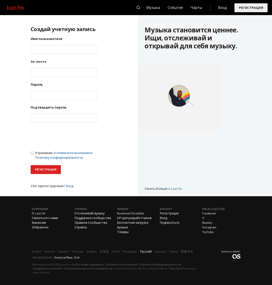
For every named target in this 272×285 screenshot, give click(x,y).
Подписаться (169, 222)
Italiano (91, 251)
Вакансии (39, 222)
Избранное (40, 227)
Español (63, 251)
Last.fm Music (41, 272)
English (36, 251)
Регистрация (251, 8)
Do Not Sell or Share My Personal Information (140, 268)
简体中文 (187, 251)
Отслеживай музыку (89, 213)
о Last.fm (175, 188)
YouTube (207, 232)
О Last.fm (39, 213)
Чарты (196, 7)
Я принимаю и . (61, 155)
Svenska (160, 251)
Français (77, 251)
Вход (222, 7)
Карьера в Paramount (182, 268)
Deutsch (49, 251)
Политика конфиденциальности (160, 264)
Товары (123, 232)
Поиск (138, 7)
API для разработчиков (134, 218)
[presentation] (64, 136)
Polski (116, 251)
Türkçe (173, 251)
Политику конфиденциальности (59, 157)
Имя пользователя (46, 39)
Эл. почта (38, 61)
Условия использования (72, 153)
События (175, 7)
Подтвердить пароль (49, 107)
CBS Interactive (41, 264)
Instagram (209, 227)
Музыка (153, 7)
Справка (80, 227)
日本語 (104, 251)
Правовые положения (47, 268)
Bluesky (207, 222)
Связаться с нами (45, 218)
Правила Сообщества (90, 222)
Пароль (37, 84)
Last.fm (20, 7)
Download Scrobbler (130, 213)
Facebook (209, 213)
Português (130, 251)
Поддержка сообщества (92, 218)
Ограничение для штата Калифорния (88, 268)
